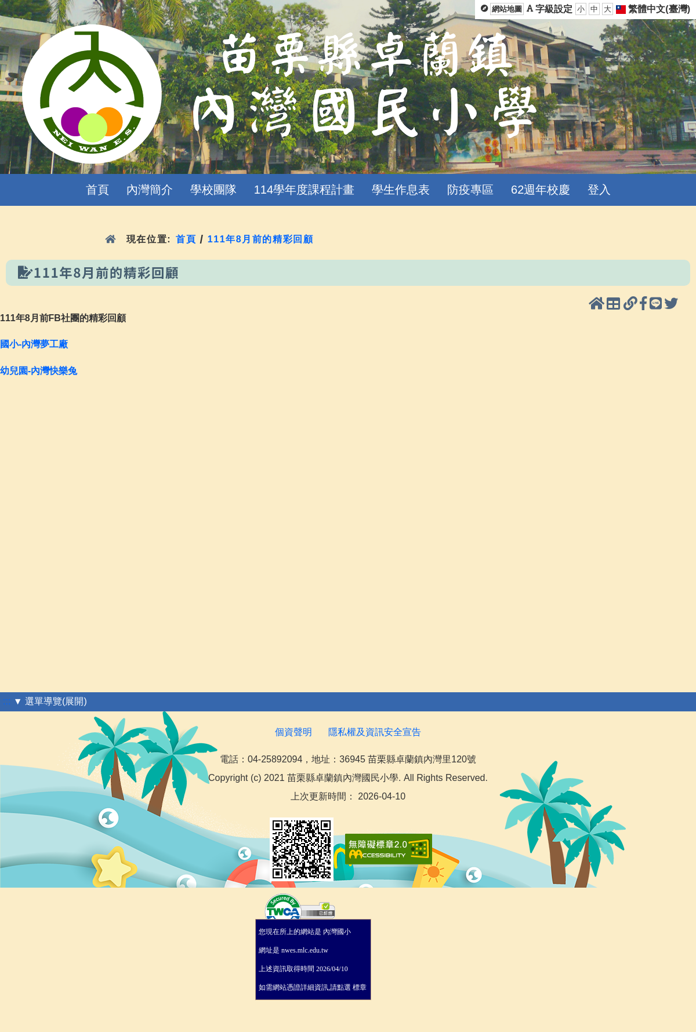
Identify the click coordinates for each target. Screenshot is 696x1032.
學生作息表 (401, 189)
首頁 (97, 189)
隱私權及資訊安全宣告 (374, 732)
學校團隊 (213, 189)
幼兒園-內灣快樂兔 (38, 371)
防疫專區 (470, 189)
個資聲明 (293, 732)
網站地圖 (507, 9)
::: (6, 701)
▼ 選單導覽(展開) (50, 701)
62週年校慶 (540, 189)
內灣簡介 (149, 189)
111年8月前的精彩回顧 (260, 239)
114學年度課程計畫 (304, 189)
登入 (599, 189)
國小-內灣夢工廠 (34, 344)
